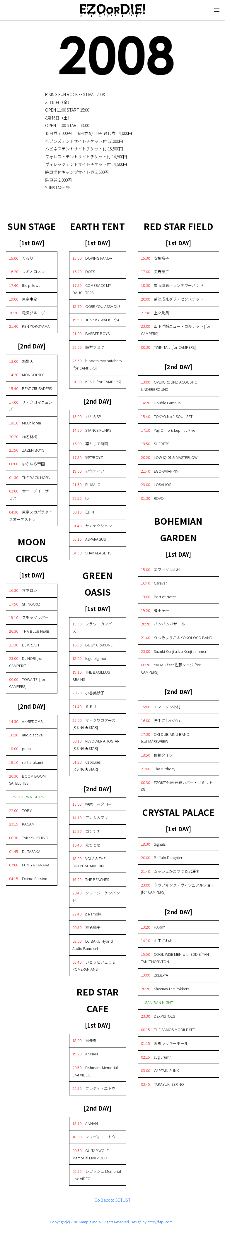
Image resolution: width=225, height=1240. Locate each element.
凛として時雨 (90, 443)
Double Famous (160, 402)
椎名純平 (86, 927)
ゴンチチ (86, 831)
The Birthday (158, 768)
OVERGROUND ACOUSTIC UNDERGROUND (169, 385)
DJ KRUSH (24, 645)
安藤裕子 (155, 258)
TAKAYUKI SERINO (162, 1084)
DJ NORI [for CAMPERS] (26, 661)
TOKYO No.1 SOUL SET (166, 416)
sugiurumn (156, 1057)
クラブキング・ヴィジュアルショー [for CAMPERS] (177, 888)
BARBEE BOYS (91, 333)
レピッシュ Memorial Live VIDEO (96, 1174)
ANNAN (85, 1054)
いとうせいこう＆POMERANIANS (94, 965)
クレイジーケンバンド (96, 896)
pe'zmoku (87, 914)
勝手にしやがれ (160, 720)
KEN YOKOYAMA (29, 326)
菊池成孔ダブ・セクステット (172, 299)
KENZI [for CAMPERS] (96, 381)
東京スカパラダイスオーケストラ (30, 515)
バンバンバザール (163, 624)
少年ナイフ (88, 471)
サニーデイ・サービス (30, 494)
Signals (153, 844)
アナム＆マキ (90, 817)
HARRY (153, 927)
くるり (21, 258)
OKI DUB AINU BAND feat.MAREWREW (165, 737)
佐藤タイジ (157, 755)
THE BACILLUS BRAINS (91, 675)
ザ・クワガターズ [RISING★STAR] (93, 723)
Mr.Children (25, 423)
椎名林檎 (23, 436)
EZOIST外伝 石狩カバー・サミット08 (177, 786)
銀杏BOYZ (87, 457)
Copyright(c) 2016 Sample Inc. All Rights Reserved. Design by (98, 1221)
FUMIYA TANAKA (29, 865)
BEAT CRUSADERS (30, 388)
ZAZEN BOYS (26, 450)
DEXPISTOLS (158, 1016)
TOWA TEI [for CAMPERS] (27, 683)
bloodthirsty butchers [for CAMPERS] (97, 364)
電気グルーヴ (27, 312)
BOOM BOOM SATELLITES (27, 779)
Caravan (154, 583)
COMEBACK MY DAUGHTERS (91, 288)
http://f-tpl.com (160, 1221)
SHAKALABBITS (91, 553)
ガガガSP (86, 416)
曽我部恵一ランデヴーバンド (172, 285)
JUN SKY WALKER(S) (95, 319)
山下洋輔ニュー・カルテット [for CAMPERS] (175, 329)
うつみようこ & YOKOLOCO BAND (176, 637)
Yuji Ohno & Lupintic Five (168, 430)
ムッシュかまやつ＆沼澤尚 (170, 871)
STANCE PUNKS (91, 430)
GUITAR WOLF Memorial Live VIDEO (90, 1154)
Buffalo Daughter (162, 857)
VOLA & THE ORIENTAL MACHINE (89, 862)
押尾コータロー (92, 804)
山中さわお (157, 940)
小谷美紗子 (88, 693)
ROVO (152, 498)
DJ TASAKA (24, 851)
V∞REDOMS (25, 721)
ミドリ (84, 706)
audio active (25, 735)
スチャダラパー (29, 617)
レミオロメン (27, 271)
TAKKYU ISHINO (28, 837)
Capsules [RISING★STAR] (86, 765)
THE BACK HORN (29, 477)
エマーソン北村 (160, 569)
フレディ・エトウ (93, 1088)
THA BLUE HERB (29, 631)
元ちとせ (86, 845)
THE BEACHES (90, 879)
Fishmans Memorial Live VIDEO (95, 1071)
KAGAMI (22, 824)
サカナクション (92, 525)
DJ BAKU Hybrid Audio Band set (92, 944)
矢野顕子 (155, 271)
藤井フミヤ (88, 347)
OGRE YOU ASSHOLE (96, 306)
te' (80, 498)
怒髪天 (21, 361)
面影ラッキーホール (164, 1043)
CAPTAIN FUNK (160, 1070)
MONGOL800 (26, 374)
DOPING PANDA (92, 258)
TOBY (20, 810)
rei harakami (26, 762)
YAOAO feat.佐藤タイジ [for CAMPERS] (171, 668)
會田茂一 (155, 610)
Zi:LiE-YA (154, 975)
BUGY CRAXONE (92, 645)
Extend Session (28, 878)
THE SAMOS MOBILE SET (168, 1029)
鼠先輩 (84, 1040)
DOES (83, 271)
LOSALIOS (156, 484)
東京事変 (23, 299)
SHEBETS (155, 443)
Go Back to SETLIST (112, 1200)
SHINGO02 (24, 604)
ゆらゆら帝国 (27, 463)
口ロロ (84, 512)
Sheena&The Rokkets (165, 988)
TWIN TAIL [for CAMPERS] (168, 347)
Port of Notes (158, 596)
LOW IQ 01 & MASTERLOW (169, 457)
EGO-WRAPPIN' (160, 471)
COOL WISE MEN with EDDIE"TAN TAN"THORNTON (175, 957)
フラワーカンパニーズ (96, 627)
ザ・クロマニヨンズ (30, 405)
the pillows (24, 285)
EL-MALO (86, 484)
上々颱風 (155, 312)
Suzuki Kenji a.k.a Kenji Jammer (174, 651)
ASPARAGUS (89, 539)
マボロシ (23, 590)
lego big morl (90, 658)
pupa (20, 748)
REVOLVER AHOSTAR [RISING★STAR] (95, 744)
